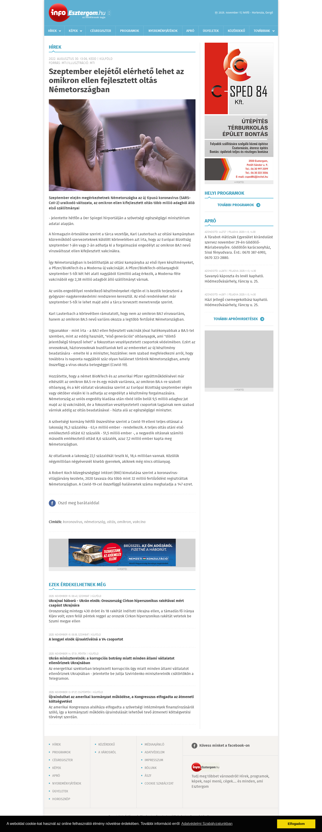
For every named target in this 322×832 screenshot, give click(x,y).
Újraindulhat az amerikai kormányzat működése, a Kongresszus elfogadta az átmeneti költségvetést (121, 699)
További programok (235, 205)
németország (94, 522)
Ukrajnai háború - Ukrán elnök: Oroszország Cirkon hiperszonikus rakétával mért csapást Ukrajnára (116, 603)
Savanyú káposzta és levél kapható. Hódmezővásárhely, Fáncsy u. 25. (234, 278)
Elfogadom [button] (296, 824)
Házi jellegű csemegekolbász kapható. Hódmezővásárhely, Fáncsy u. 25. (236, 302)
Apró (190, 30)
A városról (107, 752)
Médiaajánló (154, 744)
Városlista (109, 13)
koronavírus (72, 522)
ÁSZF (148, 775)
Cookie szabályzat (159, 783)
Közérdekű (236, 30)
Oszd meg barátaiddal (78, 503)
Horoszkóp (61, 799)
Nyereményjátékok (163, 30)
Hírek (52, 30)
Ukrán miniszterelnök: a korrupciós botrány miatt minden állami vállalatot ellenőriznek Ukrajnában (111, 661)
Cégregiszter (100, 30)
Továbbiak (262, 30)
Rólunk (151, 768)
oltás (111, 522)
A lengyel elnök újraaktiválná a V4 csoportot (86, 639)
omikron (124, 522)
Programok (129, 30)
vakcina (139, 522)
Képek (73, 30)
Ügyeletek (211, 30)
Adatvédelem (155, 752)
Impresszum (154, 760)
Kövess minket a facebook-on (224, 746)
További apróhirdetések (236, 319)
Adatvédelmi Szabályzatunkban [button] (206, 824)
